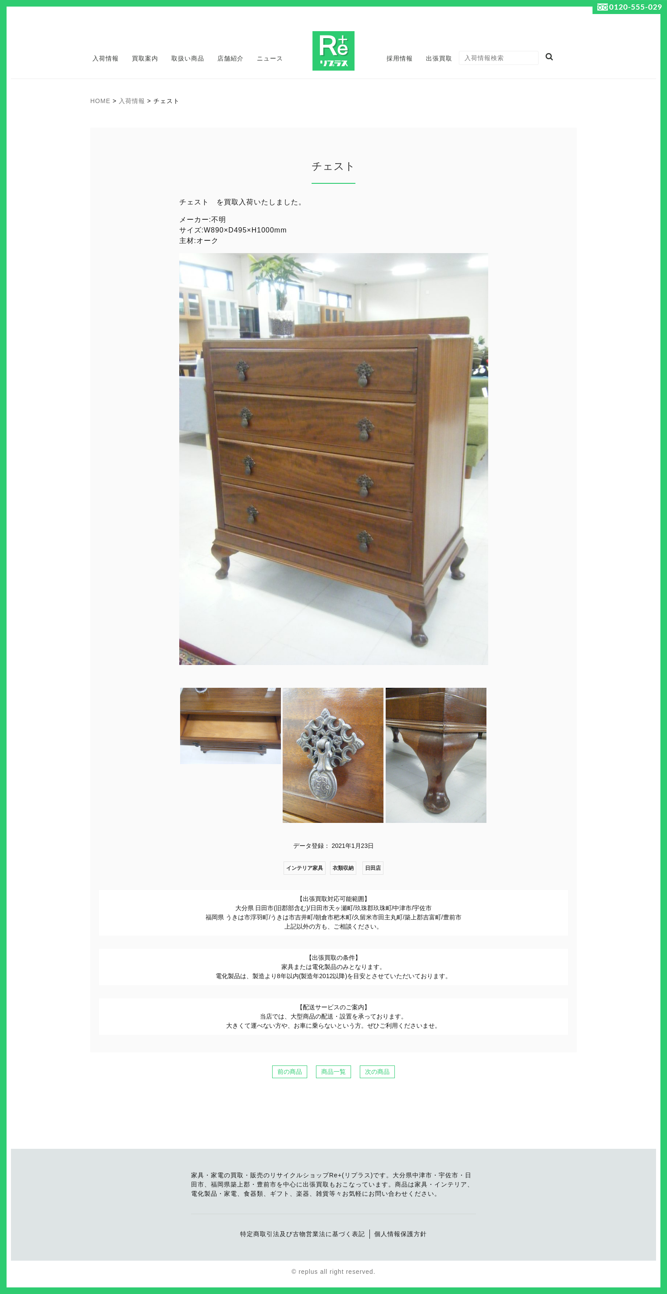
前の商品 (289, 1071)
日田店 (373, 868)
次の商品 (377, 1071)
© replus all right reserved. (333, 1271)
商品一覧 (333, 1071)
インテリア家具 (304, 868)
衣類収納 (343, 868)
